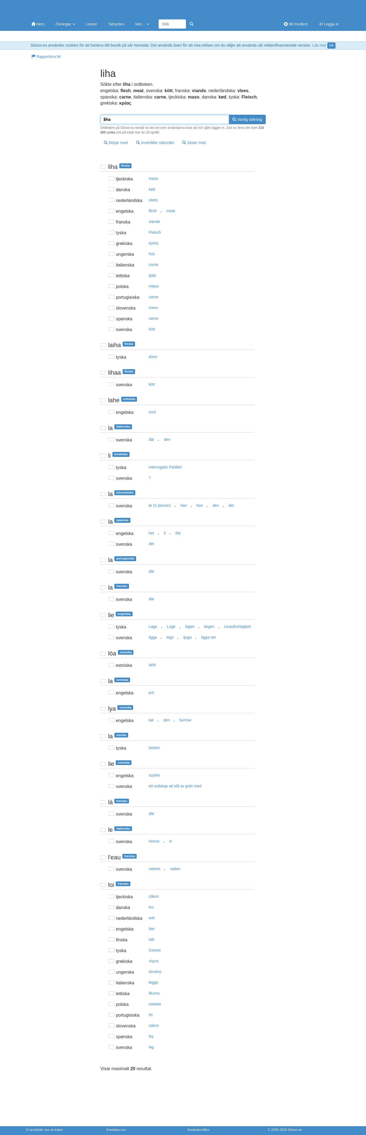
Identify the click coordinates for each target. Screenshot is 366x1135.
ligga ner (208, 637)
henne (154, 841)
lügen (190, 626)
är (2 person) (160, 505)
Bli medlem (296, 24)
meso (153, 307)
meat (170, 211)
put (151, 692)
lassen (154, 747)
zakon (154, 1025)
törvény (155, 971)
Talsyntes (116, 24)
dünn (153, 357)
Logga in (329, 24)
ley (151, 1036)
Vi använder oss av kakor (44, 1130)
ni (170, 841)
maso (153, 178)
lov (151, 907)
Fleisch (155, 232)
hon (200, 505)
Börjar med (116, 142)
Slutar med (194, 142)
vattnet (154, 869)
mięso (154, 286)
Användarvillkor (198, 1130)
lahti (152, 665)
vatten (175, 869)
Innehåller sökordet (155, 142)
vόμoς (154, 961)
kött (152, 329)
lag (151, 1047)
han (184, 505)
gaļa (152, 275)
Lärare (91, 24)
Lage (153, 626)
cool (152, 412)
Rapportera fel (46, 56)
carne (153, 264)
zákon (154, 896)
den (167, 439)
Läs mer (319, 45)
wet (152, 918)
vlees (153, 200)
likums (154, 993)
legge (153, 982)
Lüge (171, 626)
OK (331, 45)
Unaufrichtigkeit (237, 626)
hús (152, 254)
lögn (170, 637)
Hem (37, 24)
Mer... (142, 24)
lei (151, 1015)
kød (152, 189)
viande (154, 221)
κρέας (154, 243)
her (151, 533)
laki (152, 939)
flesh (153, 211)
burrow (185, 720)
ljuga (187, 637)
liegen (209, 626)
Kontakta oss (116, 1130)
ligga (153, 637)
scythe (154, 775)
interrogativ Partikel (165, 467)
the (178, 533)
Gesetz (155, 950)
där (151, 439)
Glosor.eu (295, 1130)
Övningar (65, 24)
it (165, 533)
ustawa (155, 1004)
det (231, 505)
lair (151, 720)
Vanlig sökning (247, 119)
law (152, 928)
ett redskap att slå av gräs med (175, 786)
